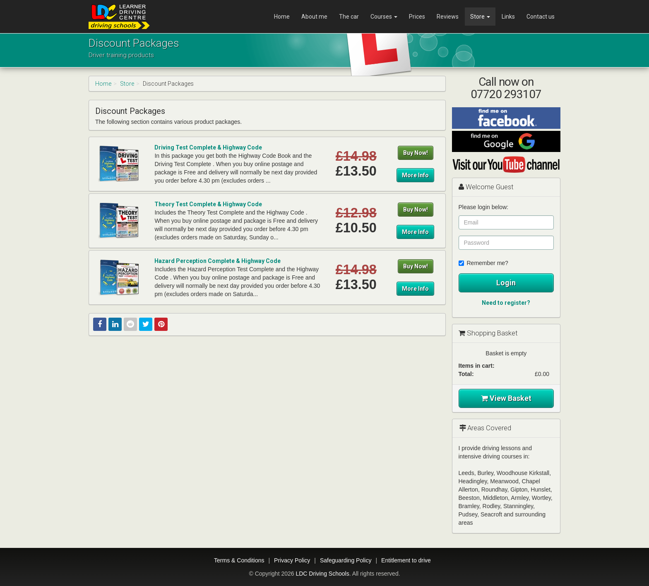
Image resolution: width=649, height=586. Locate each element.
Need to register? (506, 302)
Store (480, 16)
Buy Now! (415, 153)
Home (282, 16)
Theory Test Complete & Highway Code (208, 204)
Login (506, 282)
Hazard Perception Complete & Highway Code (217, 261)
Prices (417, 16)
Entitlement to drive (406, 560)
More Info (415, 175)
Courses (383, 16)
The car (349, 16)
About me (314, 16)
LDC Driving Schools (322, 573)
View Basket (506, 398)
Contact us (540, 16)
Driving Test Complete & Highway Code (208, 147)
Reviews (448, 16)
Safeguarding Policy (346, 560)
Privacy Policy (292, 560)
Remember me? (483, 263)
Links (508, 16)
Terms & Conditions (239, 560)
